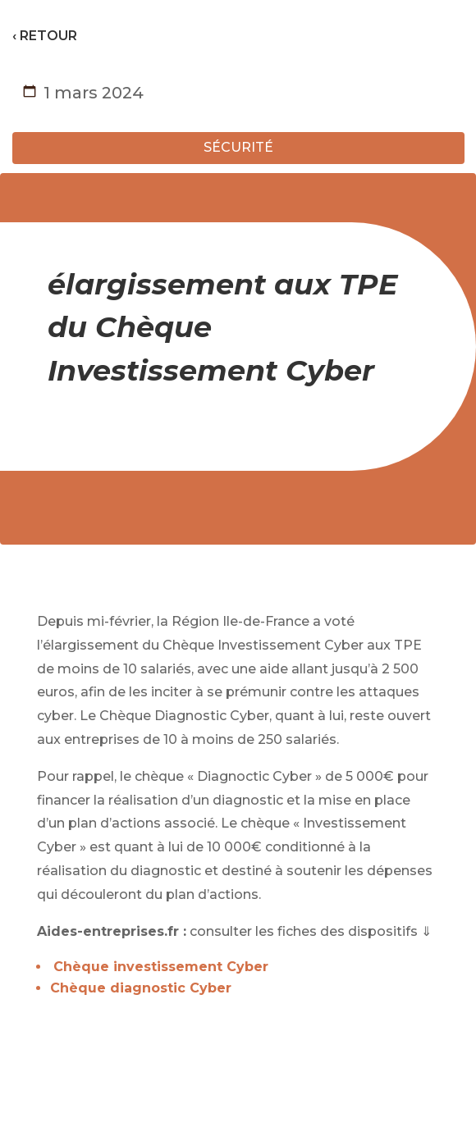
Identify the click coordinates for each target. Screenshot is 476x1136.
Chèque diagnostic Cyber (140, 988)
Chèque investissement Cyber (160, 966)
